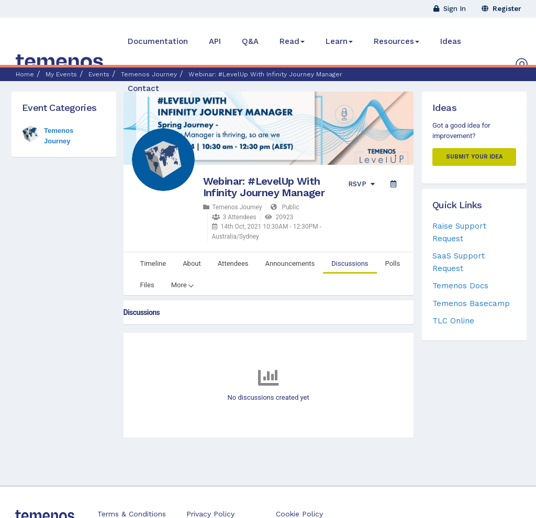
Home (25, 74)
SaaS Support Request (458, 262)
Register (501, 9)
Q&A (250, 41)
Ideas (450, 41)
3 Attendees (234, 217)
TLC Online (453, 320)
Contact (143, 88)
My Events (61, 74)
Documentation (158, 41)
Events (98, 74)
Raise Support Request (459, 232)
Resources (396, 41)
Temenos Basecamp (471, 303)
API (215, 41)
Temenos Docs (460, 285)
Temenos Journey (232, 207)
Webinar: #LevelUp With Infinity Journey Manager (264, 187)
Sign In (449, 9)
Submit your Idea (474, 156)
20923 (279, 217)
